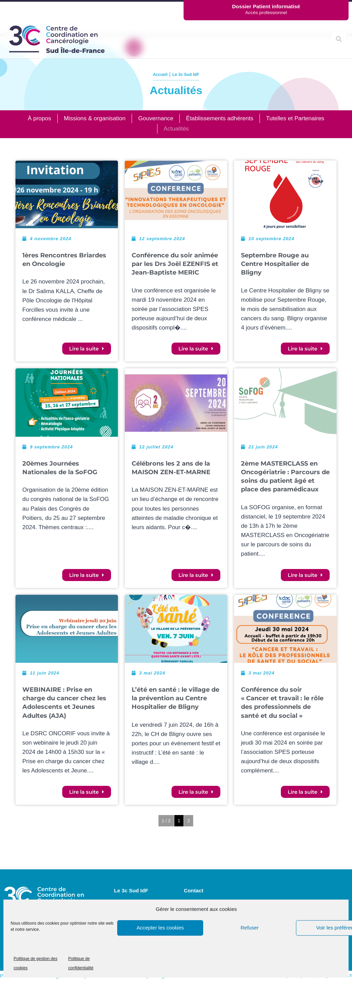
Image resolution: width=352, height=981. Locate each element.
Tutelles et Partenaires (295, 118)
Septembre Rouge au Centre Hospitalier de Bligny (275, 264)
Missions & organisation (95, 118)
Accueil (154, 73)
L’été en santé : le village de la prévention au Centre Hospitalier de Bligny (175, 698)
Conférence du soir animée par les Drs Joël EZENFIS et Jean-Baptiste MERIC (175, 264)
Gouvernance (155, 118)
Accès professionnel (266, 12)
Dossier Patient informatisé (266, 6)
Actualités (176, 128)
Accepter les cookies (160, 927)
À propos (39, 118)
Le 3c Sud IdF (189, 73)
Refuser (250, 927)
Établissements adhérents (219, 118)
